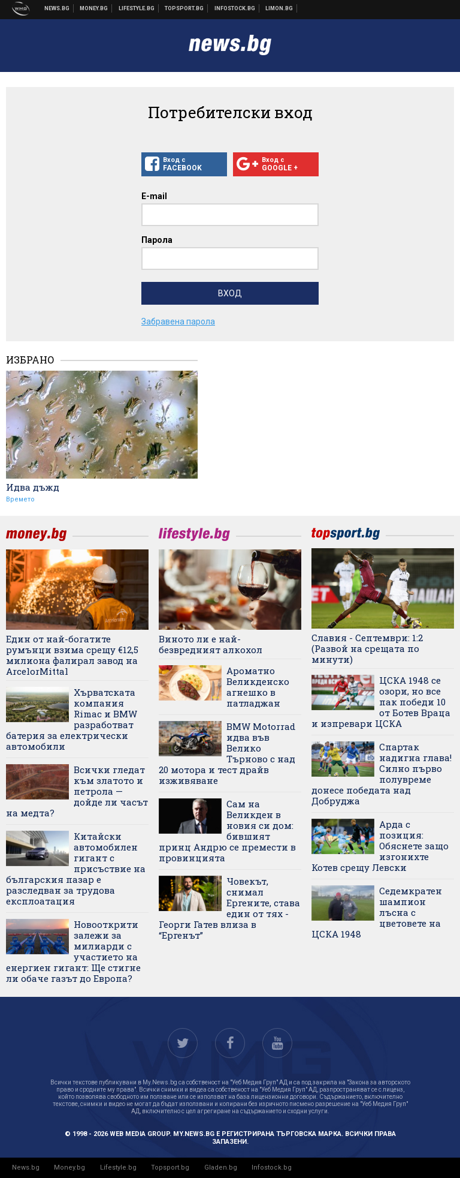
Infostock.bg (272, 1167)
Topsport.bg (170, 1167)
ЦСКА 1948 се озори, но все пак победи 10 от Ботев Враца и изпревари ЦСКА (380, 702)
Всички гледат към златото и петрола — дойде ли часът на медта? (77, 791)
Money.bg (69, 1167)
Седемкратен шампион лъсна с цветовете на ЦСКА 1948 (376, 912)
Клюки (137, 8)
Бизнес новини (94, 8)
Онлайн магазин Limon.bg (279, 8)
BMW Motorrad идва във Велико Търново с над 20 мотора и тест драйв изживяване (227, 753)
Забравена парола (178, 321)
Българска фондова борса (235, 8)
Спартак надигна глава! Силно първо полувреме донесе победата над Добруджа (381, 773)
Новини (57, 8)
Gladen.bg (220, 1167)
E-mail (154, 196)
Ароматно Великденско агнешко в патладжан (257, 686)
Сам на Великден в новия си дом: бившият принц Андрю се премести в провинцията (227, 830)
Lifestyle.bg (118, 1167)
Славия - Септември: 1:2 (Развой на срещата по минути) (367, 648)
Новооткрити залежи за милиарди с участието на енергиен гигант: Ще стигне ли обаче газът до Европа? (73, 951)
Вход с (184, 164)
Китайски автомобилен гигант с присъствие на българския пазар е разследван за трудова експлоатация (76, 868)
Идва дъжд (32, 487)
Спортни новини (184, 8)
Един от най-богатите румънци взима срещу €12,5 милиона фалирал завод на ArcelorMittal (72, 655)
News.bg (26, 1167)
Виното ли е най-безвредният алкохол (210, 644)
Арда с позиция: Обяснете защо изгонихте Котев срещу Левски (380, 846)
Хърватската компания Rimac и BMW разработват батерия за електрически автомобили (71, 719)
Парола (156, 240)
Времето (20, 499)
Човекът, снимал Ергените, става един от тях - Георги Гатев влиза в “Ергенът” (229, 908)
